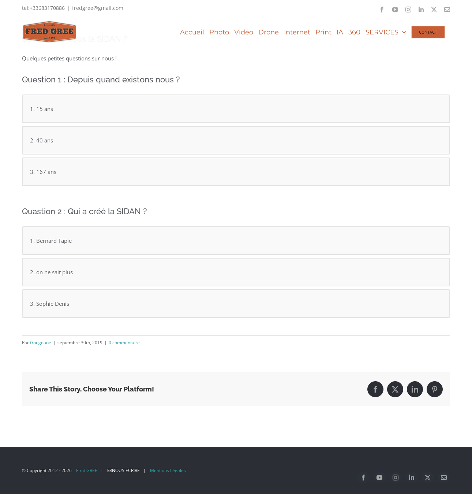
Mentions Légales (168, 470)
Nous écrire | (128, 470)
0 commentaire (124, 342)
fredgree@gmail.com (97, 7)
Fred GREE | (89, 470)
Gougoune (40, 342)
